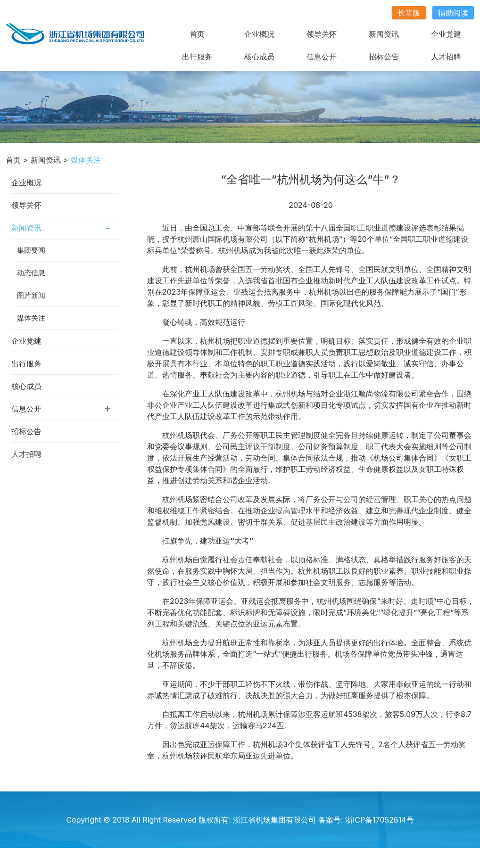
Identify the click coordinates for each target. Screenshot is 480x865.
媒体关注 (31, 317)
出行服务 (197, 56)
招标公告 (384, 56)
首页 (197, 34)
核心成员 (259, 56)
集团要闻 (31, 250)
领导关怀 (321, 34)
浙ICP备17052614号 (379, 819)
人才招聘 (446, 56)
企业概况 (259, 34)
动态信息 (31, 272)
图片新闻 (31, 295)
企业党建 (446, 34)
